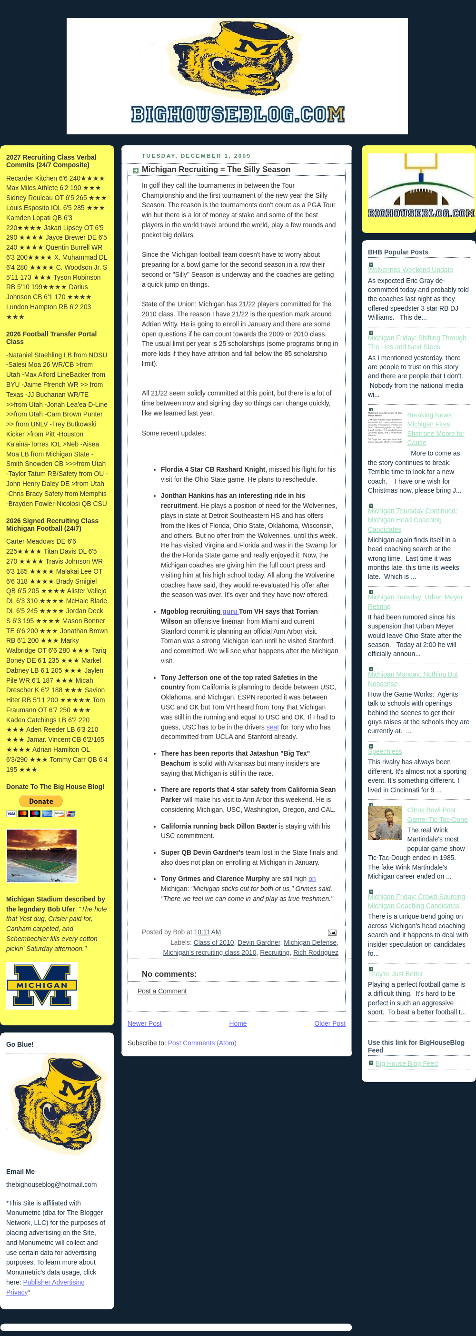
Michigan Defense (310, 942)
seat (273, 727)
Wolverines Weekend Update (410, 269)
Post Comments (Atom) (202, 1043)
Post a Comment (162, 991)
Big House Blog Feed (407, 1063)
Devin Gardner (259, 942)
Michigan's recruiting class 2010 (209, 952)
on (312, 878)
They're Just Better (395, 974)
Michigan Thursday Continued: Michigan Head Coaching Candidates (412, 520)
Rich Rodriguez (315, 952)
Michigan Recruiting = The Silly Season (216, 169)
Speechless (385, 751)
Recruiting (274, 952)
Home (238, 1023)
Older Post (330, 1023)
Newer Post (145, 1023)
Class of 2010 (214, 942)
